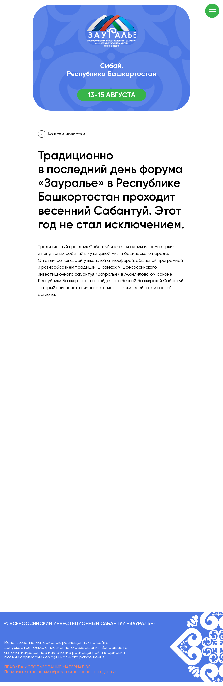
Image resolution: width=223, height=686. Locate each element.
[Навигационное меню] (212, 10)
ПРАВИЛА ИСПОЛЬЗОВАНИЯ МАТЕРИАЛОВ (47, 666)
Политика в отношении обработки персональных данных (60, 671)
